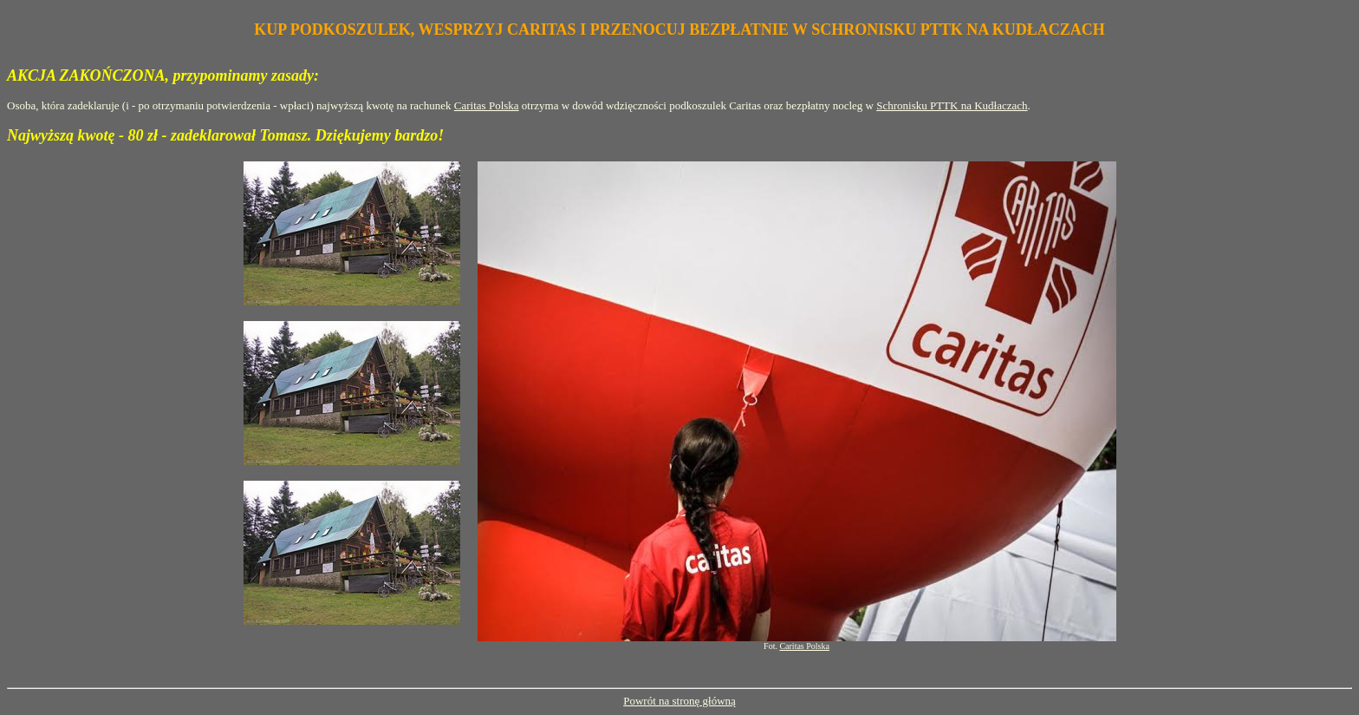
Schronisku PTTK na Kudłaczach (951, 105)
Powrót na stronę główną (679, 700)
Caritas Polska (486, 105)
